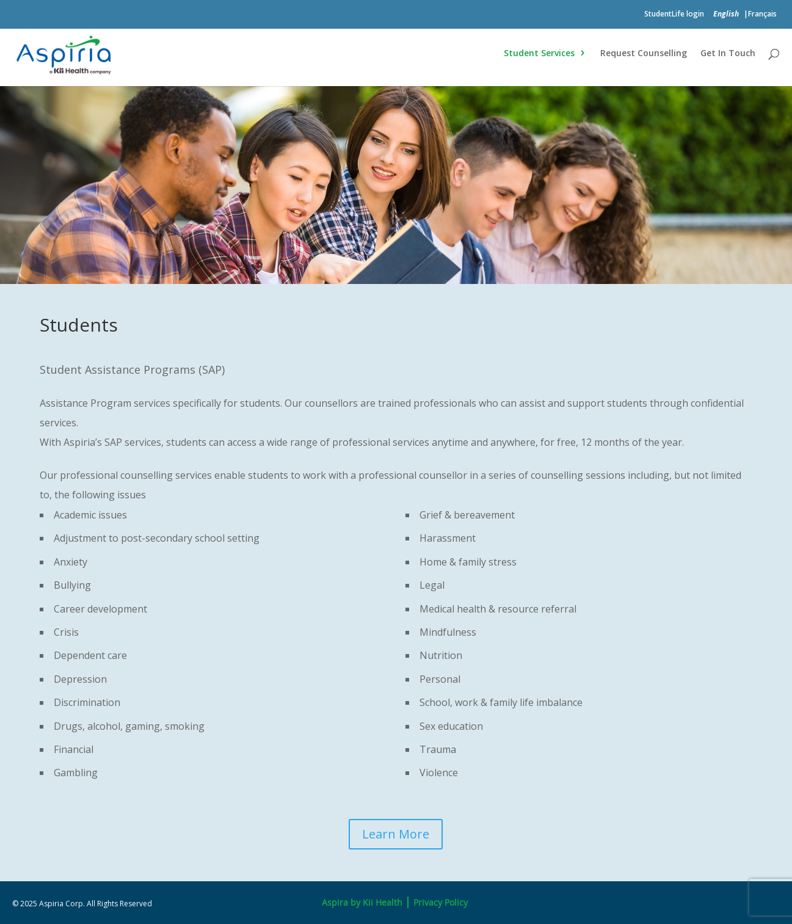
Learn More (395, 834)
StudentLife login (674, 14)
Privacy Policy (440, 902)
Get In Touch (727, 54)
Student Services (539, 54)
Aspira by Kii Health (362, 902)
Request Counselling (643, 54)
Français (762, 14)
